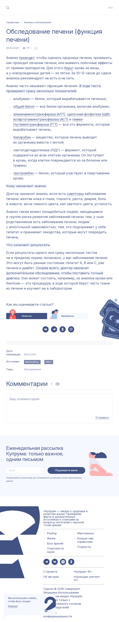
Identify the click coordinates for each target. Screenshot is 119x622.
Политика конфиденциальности (57, 611)
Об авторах (51, 573)
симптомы (75, 194)
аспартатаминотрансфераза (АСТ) (40, 119)
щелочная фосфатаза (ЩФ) (88, 114)
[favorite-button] (35, 48)
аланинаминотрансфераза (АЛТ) (39, 114)
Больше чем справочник (85, 536)
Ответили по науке (55, 546)
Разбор (52, 529)
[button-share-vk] (45, 329)
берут (69, 68)
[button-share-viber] (71, 329)
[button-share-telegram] (54, 329)
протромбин (23, 173)
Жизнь (51, 534)
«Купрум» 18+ (83, 568)
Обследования (32, 369)
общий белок (23, 106)
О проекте (50, 568)
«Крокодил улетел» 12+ (87, 575)
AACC (49, 362)
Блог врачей (55, 540)
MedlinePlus (32, 362)
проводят (26, 58)
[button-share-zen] (63, 558)
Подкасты (84, 543)
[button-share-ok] (63, 329)
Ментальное (85, 529)
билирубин (22, 137)
